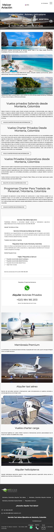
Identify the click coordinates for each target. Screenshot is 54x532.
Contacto (44, 3)
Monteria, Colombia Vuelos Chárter (12, 500)
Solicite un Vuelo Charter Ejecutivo (14, 183)
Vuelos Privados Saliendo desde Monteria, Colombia (27, 20)
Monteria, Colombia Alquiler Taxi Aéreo (14, 497)
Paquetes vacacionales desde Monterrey (17, 261)
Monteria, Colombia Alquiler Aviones (40, 497)
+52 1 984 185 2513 (8, 510)
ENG (27, 5)
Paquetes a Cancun (30, 500)
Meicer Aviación (6, 6)
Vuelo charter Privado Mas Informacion (16, 153)
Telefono (37, 527)
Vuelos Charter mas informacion (13, 207)
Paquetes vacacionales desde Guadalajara (17, 259)
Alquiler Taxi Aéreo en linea (11, 227)
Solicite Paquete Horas (10, 253)
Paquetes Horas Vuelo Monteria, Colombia (27, 244)
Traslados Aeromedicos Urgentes (13, 240)
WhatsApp (31, 526)
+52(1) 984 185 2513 (27, 300)
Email (43, 527)
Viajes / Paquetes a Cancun (27, 257)
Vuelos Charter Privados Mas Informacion (16, 122)
